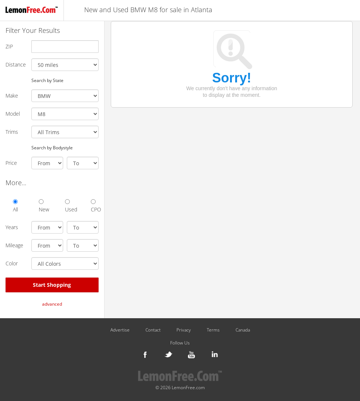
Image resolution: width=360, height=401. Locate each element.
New (42, 206)
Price (11, 162)
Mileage (14, 245)
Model (13, 113)
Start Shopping (52, 284)
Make (12, 95)
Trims (12, 131)
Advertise (120, 330)
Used (68, 206)
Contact (153, 330)
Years (12, 227)
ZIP (9, 46)
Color (12, 263)
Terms (213, 330)
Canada (243, 330)
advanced (52, 304)
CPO (94, 206)
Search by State (47, 80)
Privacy (183, 330)
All (15, 206)
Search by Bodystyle (52, 147)
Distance (16, 64)
